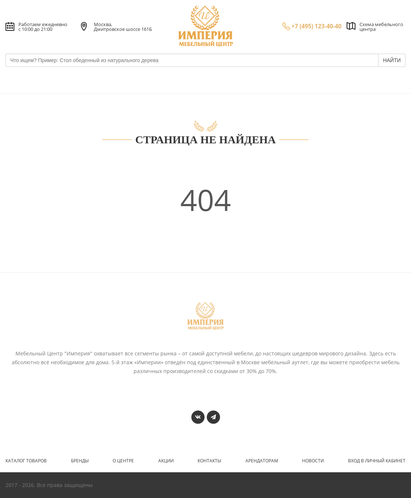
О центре (123, 461)
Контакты (209, 461)
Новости (313, 461)
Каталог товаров (26, 461)
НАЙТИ (392, 60)
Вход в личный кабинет (376, 461)
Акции (166, 461)
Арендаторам (261, 461)
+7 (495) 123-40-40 (316, 26)
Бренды (80, 461)
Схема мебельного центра (381, 26)
